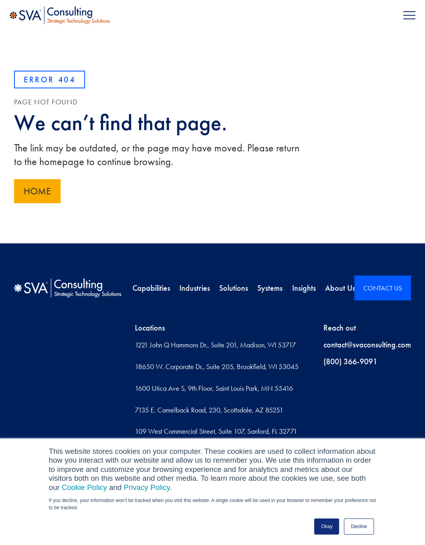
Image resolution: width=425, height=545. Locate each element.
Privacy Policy (147, 487)
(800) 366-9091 (350, 361)
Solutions (233, 288)
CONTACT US (382, 288)
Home (37, 191)
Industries (194, 288)
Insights (304, 288)
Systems (270, 288)
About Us (340, 288)
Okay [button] (326, 526)
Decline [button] (359, 526)
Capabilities (151, 288)
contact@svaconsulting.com (367, 344)
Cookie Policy (84, 487)
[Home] (67, 288)
